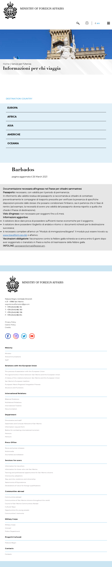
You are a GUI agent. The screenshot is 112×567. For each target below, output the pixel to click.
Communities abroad (13, 497)
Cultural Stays (10, 507)
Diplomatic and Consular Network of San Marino (23, 424)
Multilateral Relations (13, 402)
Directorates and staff (13, 420)
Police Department (12, 531)
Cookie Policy (10, 325)
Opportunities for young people (17, 510)
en (98, 23)
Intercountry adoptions (13, 476)
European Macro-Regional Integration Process (22, 384)
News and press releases (14, 448)
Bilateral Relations (12, 399)
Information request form (15, 427)
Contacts (8, 554)
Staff (7, 360)
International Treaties (13, 406)
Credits (8, 327)
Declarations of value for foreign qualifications (22, 486)
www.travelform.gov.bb (15, 235)
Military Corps (10, 525)
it (95, 23)
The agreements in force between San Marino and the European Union (32, 375)
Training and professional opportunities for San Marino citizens (29, 473)
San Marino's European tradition (17, 381)
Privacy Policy (10, 322)
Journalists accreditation (14, 455)
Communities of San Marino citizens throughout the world (27, 500)
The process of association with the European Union (25, 371)
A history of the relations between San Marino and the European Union (32, 378)
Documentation (11, 409)
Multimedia (9, 451)
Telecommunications (13, 357)
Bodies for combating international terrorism (22, 430)
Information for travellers (14, 466)
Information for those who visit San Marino (21, 469)
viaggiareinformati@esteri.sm (29, 245)
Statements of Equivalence (15, 482)
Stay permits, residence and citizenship (20, 479)
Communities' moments (14, 513)
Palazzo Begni (10, 543)
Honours (8, 433)
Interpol (8, 528)
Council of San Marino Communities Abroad (21, 504)
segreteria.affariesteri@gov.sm (17, 304)
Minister (8, 353)
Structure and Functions (14, 388)
